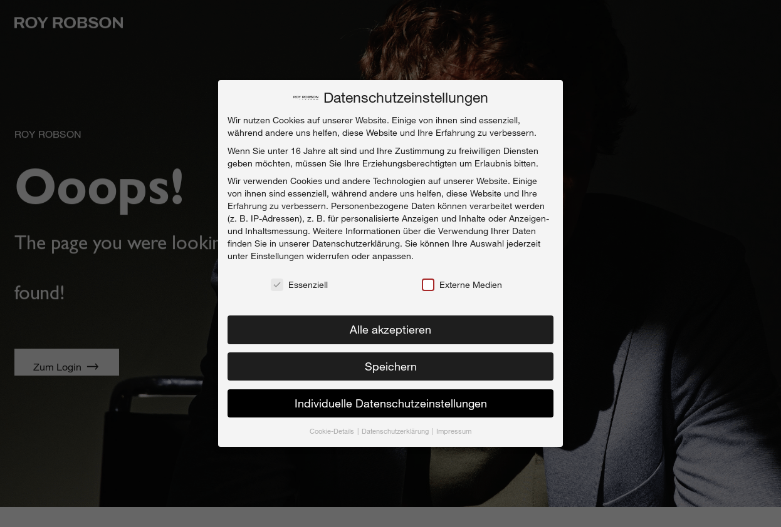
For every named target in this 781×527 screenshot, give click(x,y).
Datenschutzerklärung (356, 239)
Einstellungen (277, 252)
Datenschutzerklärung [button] (396, 427)
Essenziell (299, 281)
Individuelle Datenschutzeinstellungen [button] (391, 399)
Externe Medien (462, 281)
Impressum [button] (453, 427)
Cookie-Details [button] (333, 427)
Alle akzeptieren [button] (390, 325)
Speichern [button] (391, 362)
